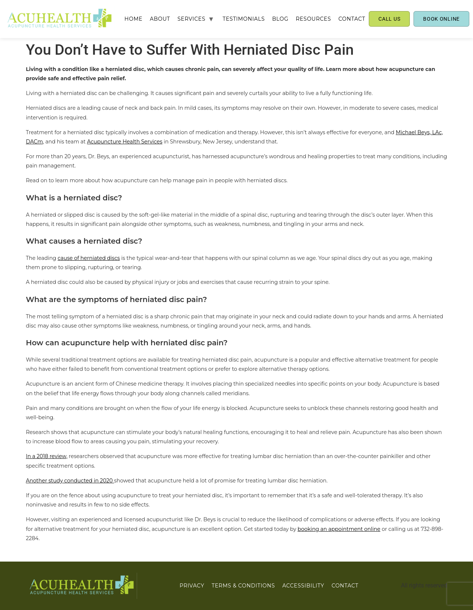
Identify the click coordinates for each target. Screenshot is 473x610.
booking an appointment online (338, 529)
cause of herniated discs (89, 258)
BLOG (280, 19)
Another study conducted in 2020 (70, 480)
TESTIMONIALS (243, 19)
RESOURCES (313, 19)
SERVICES (191, 19)
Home (134, 19)
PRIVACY (192, 585)
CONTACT (351, 19)
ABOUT (160, 19)
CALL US (389, 19)
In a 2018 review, (46, 456)
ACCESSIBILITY (303, 585)
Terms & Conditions (243, 585)
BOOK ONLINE (441, 19)
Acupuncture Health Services (124, 141)
